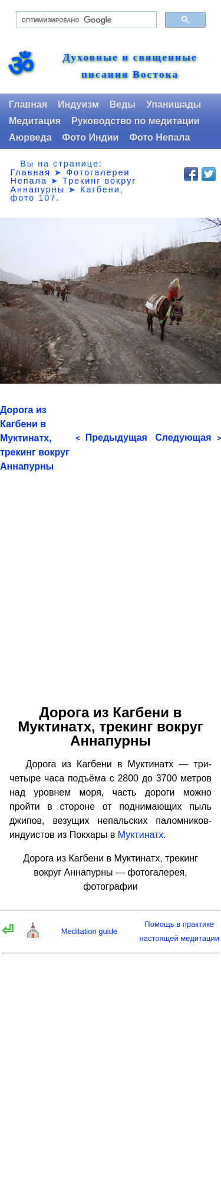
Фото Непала (159, 137)
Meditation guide (89, 931)
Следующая (188, 438)
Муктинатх (141, 835)
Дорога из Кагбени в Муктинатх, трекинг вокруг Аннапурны (35, 438)
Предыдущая (111, 438)
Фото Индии (90, 137)
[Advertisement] (110, 584)
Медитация (35, 121)
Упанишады (173, 104)
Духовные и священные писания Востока (129, 66)
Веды (123, 104)
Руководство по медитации (135, 121)
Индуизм (78, 104)
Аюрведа (30, 137)
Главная (28, 104)
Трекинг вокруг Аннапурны (73, 185)
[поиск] (85, 20)
